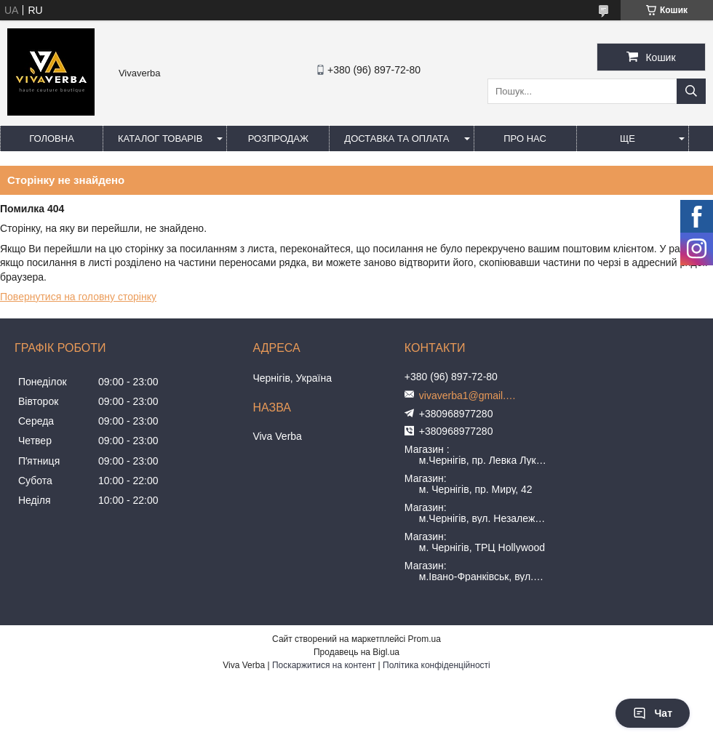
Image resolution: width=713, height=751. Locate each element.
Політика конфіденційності (436, 665)
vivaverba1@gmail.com (470, 395)
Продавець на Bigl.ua (356, 652)
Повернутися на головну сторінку (78, 296)
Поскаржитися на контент (323, 665)
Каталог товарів (160, 138)
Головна (51, 138)
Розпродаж (278, 138)
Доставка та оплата (396, 138)
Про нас (524, 138)
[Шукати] (691, 91)
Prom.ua (424, 639)
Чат (652, 713)
